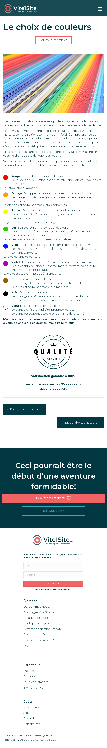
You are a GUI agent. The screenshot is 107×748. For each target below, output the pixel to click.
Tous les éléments (36, 682)
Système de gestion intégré (43, 629)
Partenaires (32, 724)
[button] (53, 40)
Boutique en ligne (36, 623)
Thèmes (29, 670)
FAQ (26, 645)
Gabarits (30, 676)
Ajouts (28, 712)
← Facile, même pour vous (25, 409)
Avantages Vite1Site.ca (39, 612)
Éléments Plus (34, 687)
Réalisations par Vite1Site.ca (43, 640)
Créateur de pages (36, 617)
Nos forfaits (32, 707)
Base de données (35, 634)
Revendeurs (32, 718)
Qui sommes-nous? (37, 606)
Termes (29, 651)
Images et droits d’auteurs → (80, 422)
